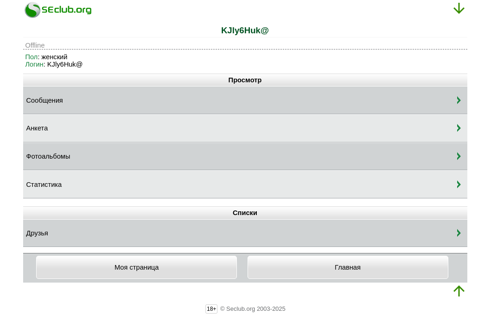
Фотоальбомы (48, 156)
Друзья (37, 233)
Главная (348, 267)
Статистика (44, 184)
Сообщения (44, 100)
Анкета (37, 128)
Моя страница (136, 267)
